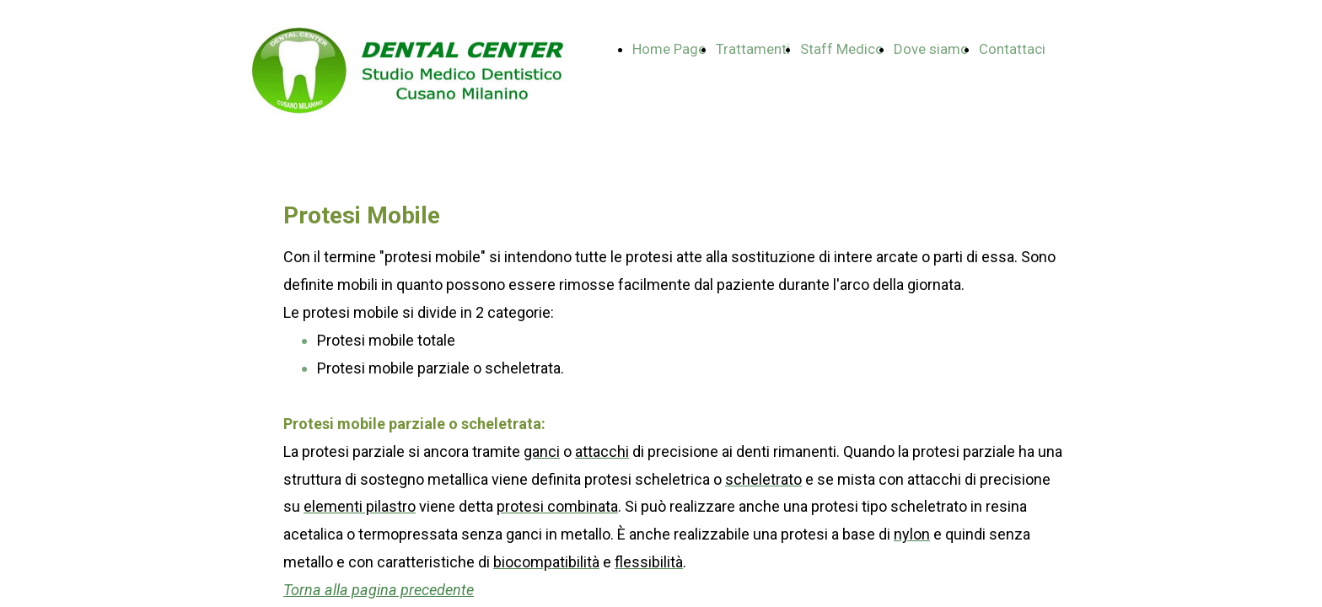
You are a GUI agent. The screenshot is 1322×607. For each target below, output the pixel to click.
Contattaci (1012, 48)
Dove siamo (931, 48)
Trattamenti (753, 48)
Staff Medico (842, 48)
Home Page (669, 48)
